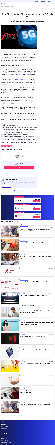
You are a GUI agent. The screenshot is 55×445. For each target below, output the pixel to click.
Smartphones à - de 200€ (6, 442)
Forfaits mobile (4, 426)
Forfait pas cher (4, 440)
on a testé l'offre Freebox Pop (19, 117)
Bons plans (3, 436)
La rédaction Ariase (4, 50)
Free (23, 190)
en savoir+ (17, 221)
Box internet (3, 424)
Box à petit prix (4, 438)
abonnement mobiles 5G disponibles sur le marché (18, 79)
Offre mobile (16, 190)
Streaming (3, 430)
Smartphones (4, 428)
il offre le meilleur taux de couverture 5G (23, 72)
